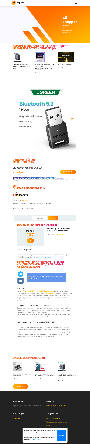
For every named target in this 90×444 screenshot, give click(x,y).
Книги (48, 426)
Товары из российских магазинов (56, 422)
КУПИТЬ (39, 278)
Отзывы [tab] (52, 218)
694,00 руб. (20, 200)
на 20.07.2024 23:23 (23, 208)
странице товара (45, 257)
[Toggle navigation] (76, 2)
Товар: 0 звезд (54, 234)
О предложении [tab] (39, 218)
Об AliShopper (17, 418)
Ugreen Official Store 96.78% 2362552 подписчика (32, 203)
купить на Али (68, 172)
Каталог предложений (53, 418)
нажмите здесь (36, 439)
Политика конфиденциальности (56, 405)
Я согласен (61, 435)
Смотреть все (20, 386)
